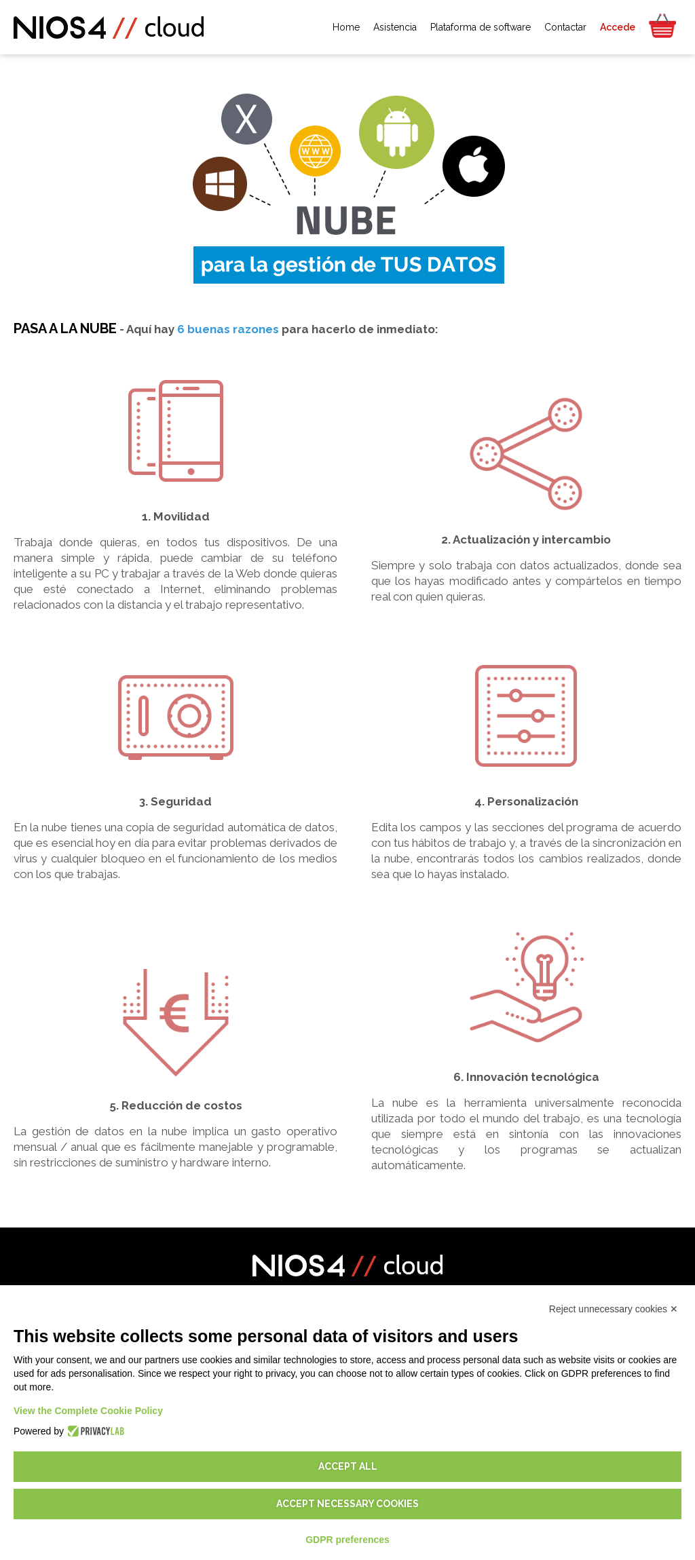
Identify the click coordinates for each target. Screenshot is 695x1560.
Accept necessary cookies (347, 1503)
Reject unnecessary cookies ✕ (613, 1309)
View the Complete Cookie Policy (88, 1410)
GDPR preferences (347, 1539)
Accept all (347, 1466)
